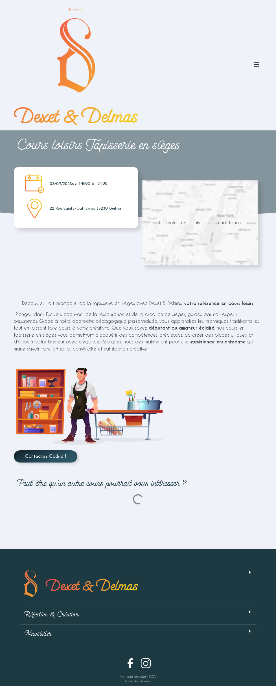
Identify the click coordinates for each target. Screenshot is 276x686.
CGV (153, 676)
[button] (138, 585)
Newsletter (38, 634)
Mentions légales (132, 676)
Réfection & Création (51, 615)
